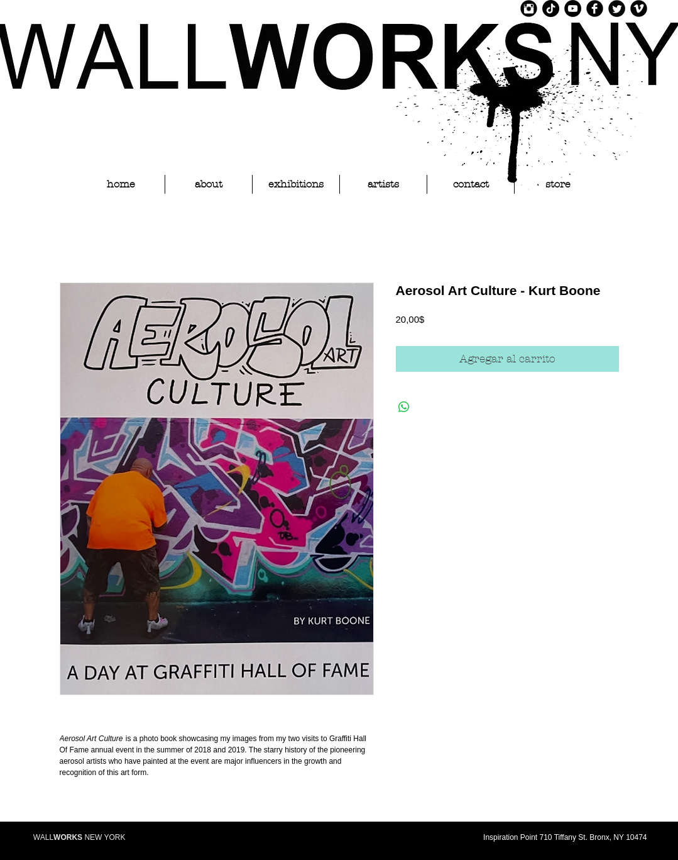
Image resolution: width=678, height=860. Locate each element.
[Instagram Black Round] (528, 8)
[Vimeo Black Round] (638, 8)
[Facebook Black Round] (594, 8)
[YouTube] (572, 8)
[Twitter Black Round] (616, 8)
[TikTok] (550, 8)
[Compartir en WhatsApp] (404, 407)
